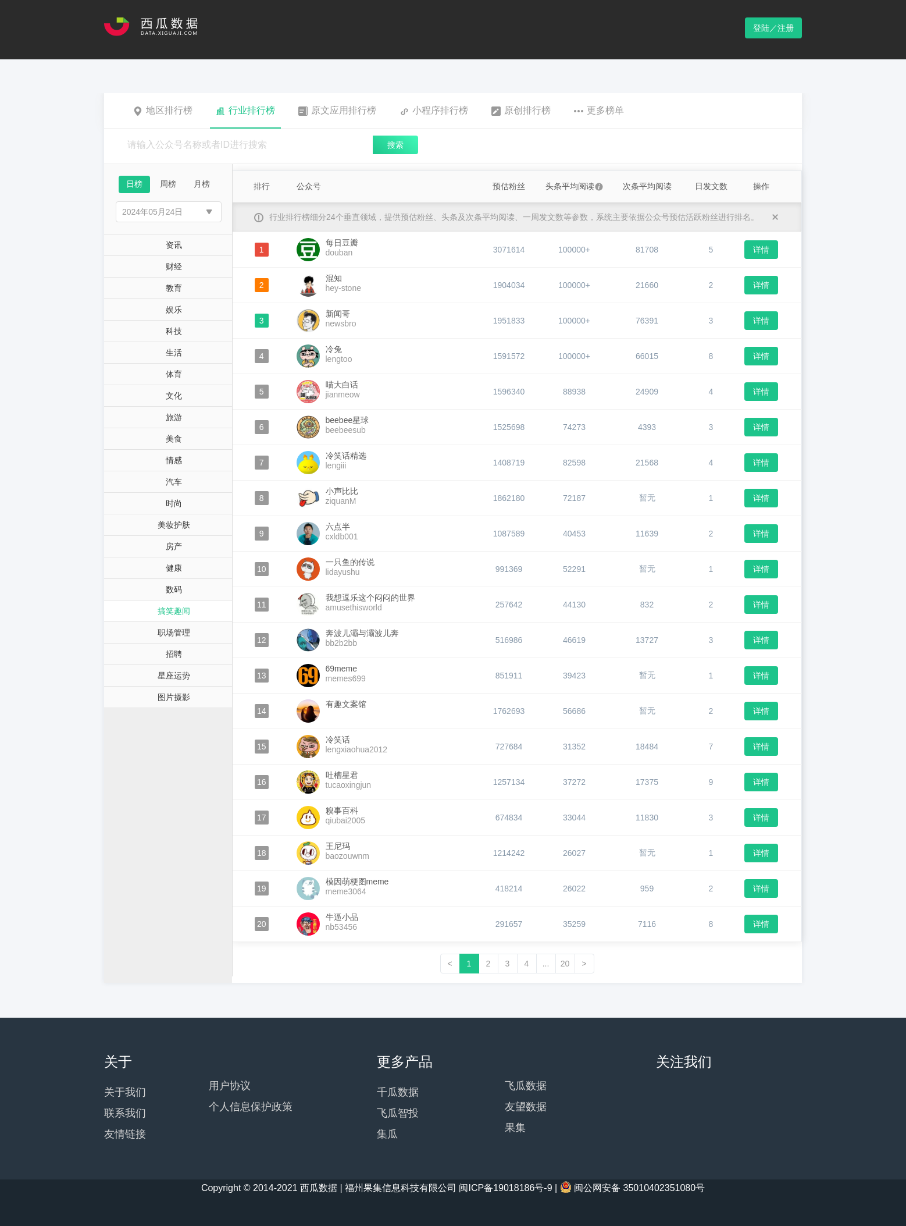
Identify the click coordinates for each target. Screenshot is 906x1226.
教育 (174, 288)
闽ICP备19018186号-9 (505, 1188)
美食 (174, 438)
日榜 (134, 184)
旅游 (174, 417)
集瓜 (387, 1134)
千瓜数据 (398, 1092)
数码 (174, 589)
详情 (761, 249)
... (546, 963)
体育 (174, 374)
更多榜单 (599, 110)
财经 (174, 266)
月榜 (202, 184)
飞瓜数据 (526, 1086)
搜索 (395, 145)
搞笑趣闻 (174, 611)
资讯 (174, 245)
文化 (174, 395)
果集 (515, 1127)
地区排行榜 (162, 110)
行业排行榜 (245, 110)
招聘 (174, 654)
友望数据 (526, 1107)
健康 (174, 568)
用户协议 (230, 1086)
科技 (174, 331)
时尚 (174, 503)
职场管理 (174, 632)
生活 (174, 352)
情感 (174, 460)
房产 (174, 546)
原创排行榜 (521, 110)
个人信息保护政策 (251, 1107)
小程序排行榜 (434, 110)
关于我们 (125, 1092)
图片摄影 (174, 697)
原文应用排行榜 (337, 110)
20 (565, 963)
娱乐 (174, 309)
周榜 (168, 184)
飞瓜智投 (398, 1113)
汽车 (174, 481)
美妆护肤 (174, 525)
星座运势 (174, 675)
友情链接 (125, 1134)
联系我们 (125, 1113)
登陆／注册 (773, 28)
